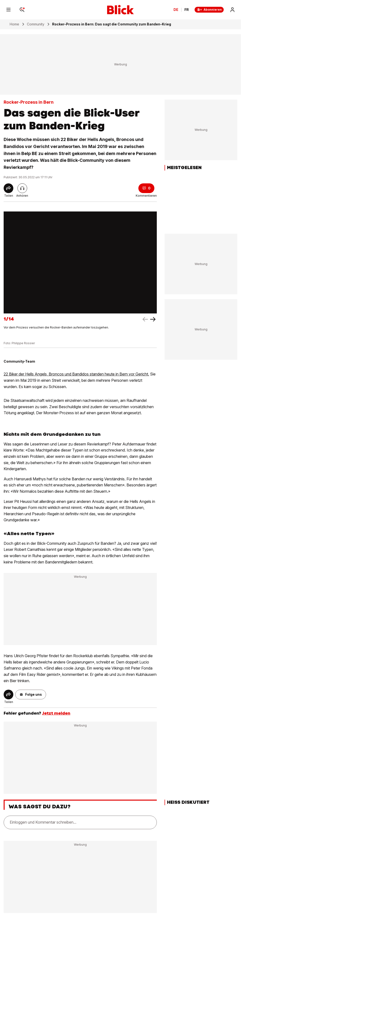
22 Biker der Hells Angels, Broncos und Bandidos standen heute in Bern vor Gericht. (76, 374)
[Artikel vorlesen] (22, 188)
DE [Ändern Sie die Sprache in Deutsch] (176, 10)
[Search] (22, 10)
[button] (30, 694)
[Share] (8, 188)
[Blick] (120, 10)
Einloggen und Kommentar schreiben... (43, 822)
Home (14, 24)
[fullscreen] (80, 262)
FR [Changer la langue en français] (186, 10)
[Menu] (8, 10)
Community (35, 24)
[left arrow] (153, 319)
